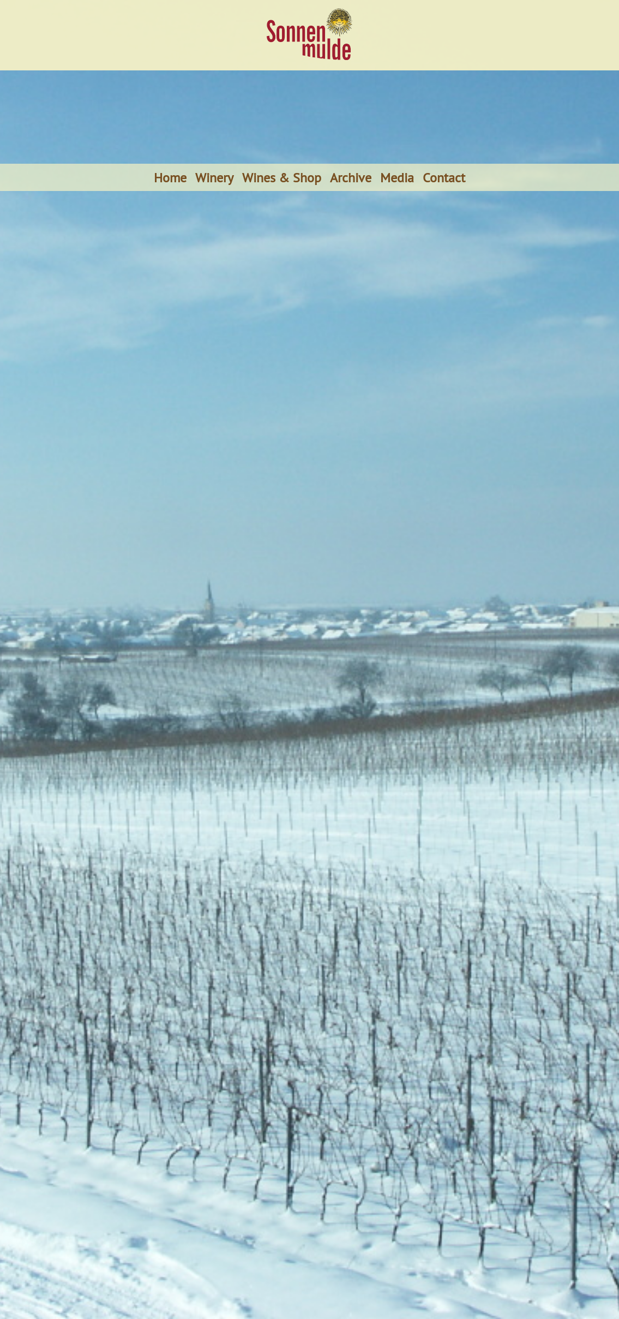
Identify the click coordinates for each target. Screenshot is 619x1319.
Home (170, 177)
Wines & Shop (281, 177)
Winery (214, 177)
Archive (350, 177)
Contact (444, 177)
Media (397, 177)
